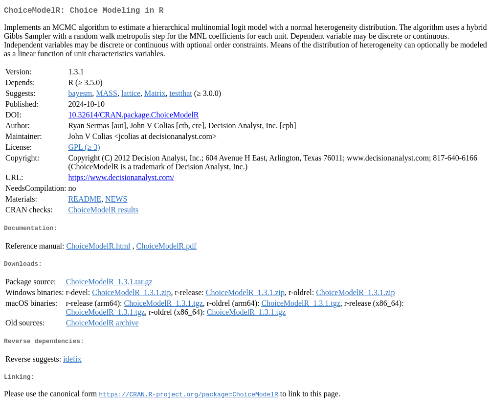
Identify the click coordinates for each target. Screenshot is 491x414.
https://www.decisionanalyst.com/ (121, 179)
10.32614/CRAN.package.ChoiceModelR (133, 117)
